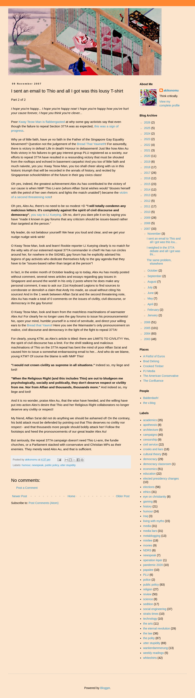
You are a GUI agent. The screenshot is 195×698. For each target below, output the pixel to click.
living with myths (153, 521)
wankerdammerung (155, 648)
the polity (149, 638)
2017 (147, 172)
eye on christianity (154, 496)
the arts (148, 623)
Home (71, 496)
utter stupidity (68, 465)
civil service (150, 444)
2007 (147, 228)
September (154, 276)
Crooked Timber (153, 366)
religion (148, 589)
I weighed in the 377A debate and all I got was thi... (163, 251)
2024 (147, 133)
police (147, 579)
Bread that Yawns (39, 325)
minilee (147, 540)
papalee (148, 569)
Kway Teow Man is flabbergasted (42, 121)
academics (150, 420)
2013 (147, 195)
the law (147, 633)
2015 (147, 184)
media (147, 526)
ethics (147, 492)
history (147, 506)
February (153, 309)
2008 (147, 223)
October (152, 270)
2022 (147, 144)
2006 (147, 322)
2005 (147, 328)
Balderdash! (151, 398)
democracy (150, 459)
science (148, 599)
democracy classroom (157, 464)
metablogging (152, 535)
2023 (147, 139)
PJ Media (149, 371)
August (152, 281)
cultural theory (152, 454)
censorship (150, 439)
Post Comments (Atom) (43, 503)
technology (150, 618)
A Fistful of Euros (154, 356)
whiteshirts (150, 657)
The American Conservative (161, 375)
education (149, 473)
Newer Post (19, 496)
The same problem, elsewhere (159, 261)
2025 (147, 128)
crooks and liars (153, 449)
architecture (150, 429)
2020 (147, 156)
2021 (147, 150)
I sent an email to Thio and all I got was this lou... (164, 240)
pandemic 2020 (153, 565)
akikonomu (171, 90)
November (154, 233)
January (152, 315)
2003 (147, 339)
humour (26, 465)
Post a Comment (27, 487)
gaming (148, 501)
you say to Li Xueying (46, 214)
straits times (151, 613)
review (147, 594)
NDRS (147, 550)
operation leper (152, 560)
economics (150, 469)
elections (149, 487)
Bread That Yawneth (91, 144)
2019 (147, 161)
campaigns (150, 434)
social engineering (154, 609)
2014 (147, 189)
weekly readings (153, 653)
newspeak (38, 465)
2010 (147, 212)
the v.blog (149, 402)
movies (147, 545)
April (150, 304)
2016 (147, 178)
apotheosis (150, 424)
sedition (148, 604)
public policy (52, 465)
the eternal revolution (156, 628)
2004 (147, 333)
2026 (147, 122)
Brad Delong (151, 361)
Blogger (105, 688)
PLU (146, 574)
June (150, 293)
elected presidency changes (161, 478)
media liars (150, 530)
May (150, 298)
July (150, 287)
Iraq (145, 516)
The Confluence (153, 380)
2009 (147, 217)
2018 (147, 167)
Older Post (123, 496)
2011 (147, 206)
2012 (147, 200)
